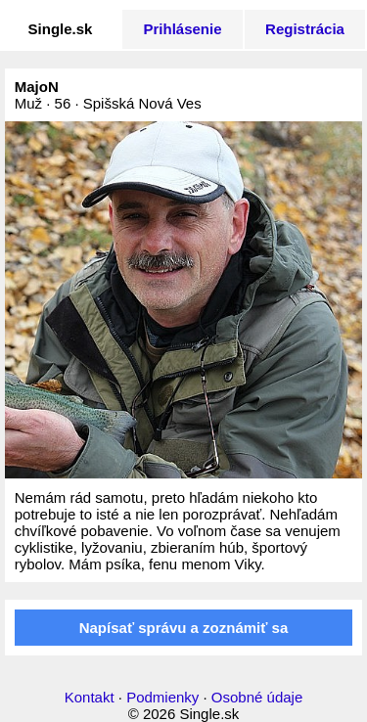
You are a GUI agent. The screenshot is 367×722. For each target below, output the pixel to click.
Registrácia (304, 29)
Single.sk (60, 29)
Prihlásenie (182, 29)
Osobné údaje (256, 697)
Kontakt (90, 697)
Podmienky (162, 697)
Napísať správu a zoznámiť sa (184, 627)
